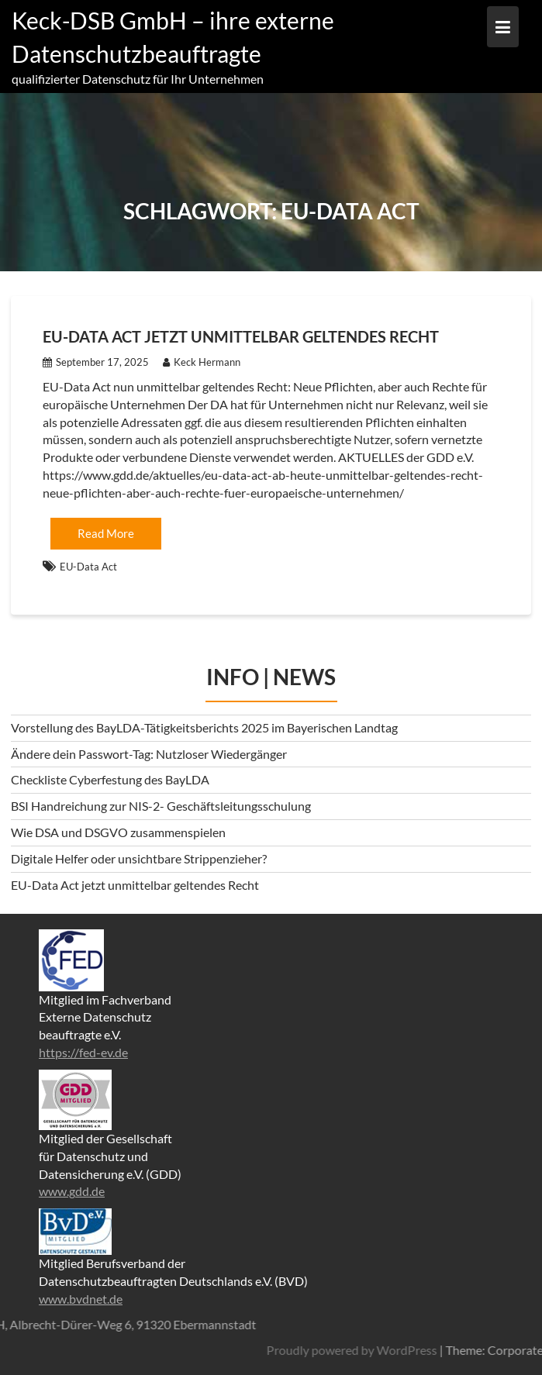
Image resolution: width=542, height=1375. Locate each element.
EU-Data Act (88, 566)
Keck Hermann (201, 362)
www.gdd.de (72, 1191)
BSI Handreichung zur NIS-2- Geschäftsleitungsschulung (161, 805)
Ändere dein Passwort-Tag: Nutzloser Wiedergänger (149, 753)
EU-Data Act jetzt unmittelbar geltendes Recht (241, 336)
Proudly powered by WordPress (412, 1349)
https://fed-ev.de (83, 1052)
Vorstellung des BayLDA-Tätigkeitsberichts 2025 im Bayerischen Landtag (204, 727)
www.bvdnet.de (81, 1298)
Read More (106, 533)
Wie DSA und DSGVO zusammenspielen (118, 832)
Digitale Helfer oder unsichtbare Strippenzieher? (139, 858)
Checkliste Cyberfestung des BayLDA (110, 779)
